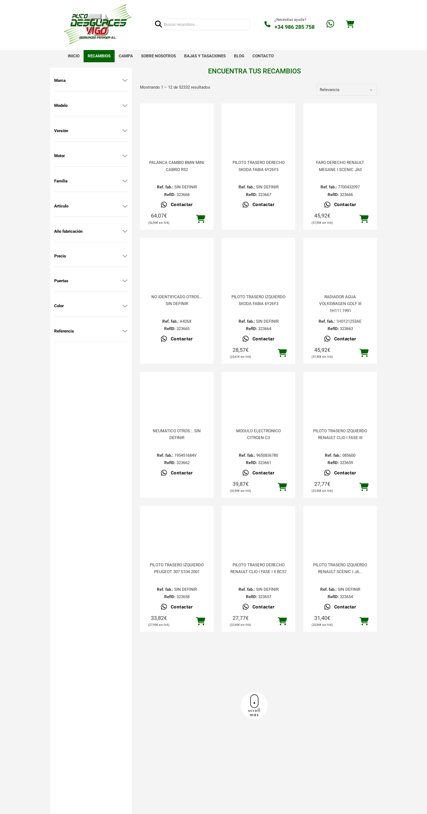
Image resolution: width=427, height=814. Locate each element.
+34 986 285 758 (294, 27)
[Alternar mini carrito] (350, 24)
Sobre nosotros (158, 56)
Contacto (263, 56)
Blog (239, 56)
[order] (347, 89)
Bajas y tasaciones (205, 56)
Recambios (99, 56)
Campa (126, 56)
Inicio (74, 56)
